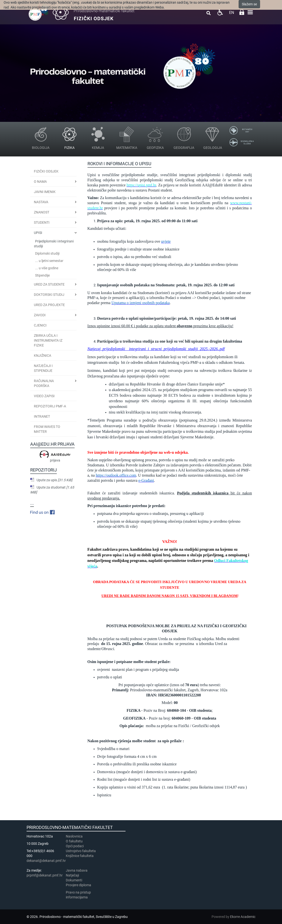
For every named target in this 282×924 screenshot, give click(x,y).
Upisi (38, 233)
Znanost (41, 212)
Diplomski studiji (47, 253)
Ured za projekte (49, 305)
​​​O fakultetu (74, 841)
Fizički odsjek (46, 171)
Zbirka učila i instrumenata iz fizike (48, 340)
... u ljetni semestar (49, 261)
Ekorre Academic (242, 917)
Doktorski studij (49, 295)
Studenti (41, 222)
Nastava (41, 202)
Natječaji (72, 875)
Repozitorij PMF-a (50, 406)
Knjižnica (42, 355)
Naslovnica (74, 836)
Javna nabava (77, 870)
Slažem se (249, 4)
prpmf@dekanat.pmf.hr (45, 875)
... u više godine (46, 268)
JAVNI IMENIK (45, 192)
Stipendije (42, 275)
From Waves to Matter (47, 429)
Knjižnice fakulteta (80, 856)
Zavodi (40, 315)
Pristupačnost (220, 12)
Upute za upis (54, 480)
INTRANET (42, 416)
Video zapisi (44, 396)
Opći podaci (75, 846)
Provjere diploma (78, 885)
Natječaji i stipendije (43, 368)
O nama (40, 181)
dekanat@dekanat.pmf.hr (46, 861)
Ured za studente (49, 284)
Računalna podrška (44, 383)
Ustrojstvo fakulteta (81, 851)
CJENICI (40, 325)
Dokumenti (74, 880)
